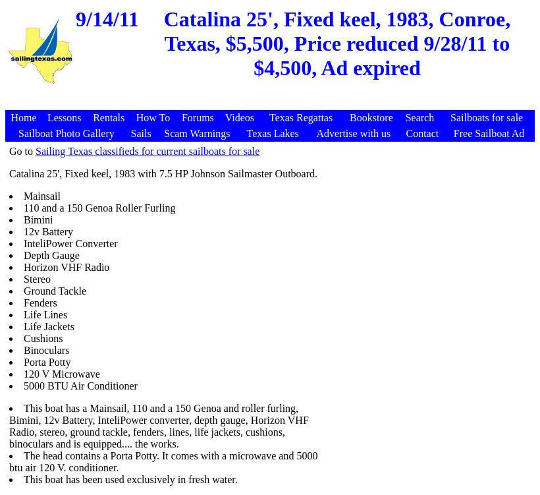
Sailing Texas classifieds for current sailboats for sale (147, 151)
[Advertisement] (272, 103)
